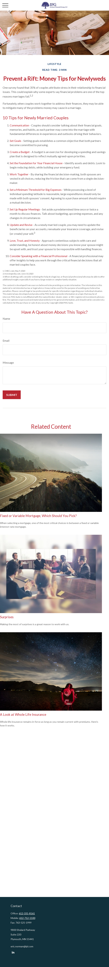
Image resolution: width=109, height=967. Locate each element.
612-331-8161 (27, 913)
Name (6, 318)
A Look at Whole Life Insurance (23, 714)
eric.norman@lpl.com (22, 946)
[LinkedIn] (13, 952)
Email (6, 340)
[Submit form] (12, 394)
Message (8, 362)
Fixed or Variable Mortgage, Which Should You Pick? (38, 516)
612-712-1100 (27, 917)
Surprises (7, 617)
